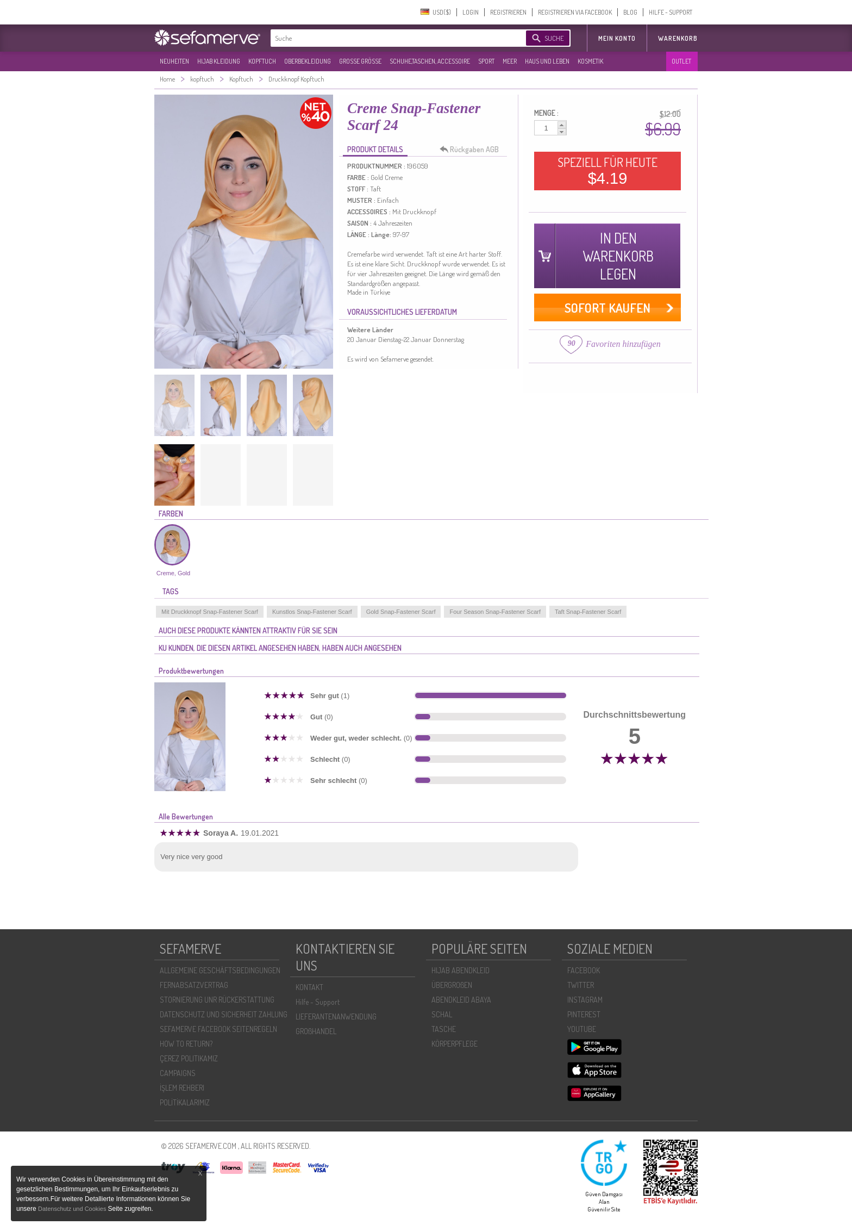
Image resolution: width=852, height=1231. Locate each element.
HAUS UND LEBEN (547, 61)
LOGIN (470, 12)
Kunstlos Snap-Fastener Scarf (312, 611)
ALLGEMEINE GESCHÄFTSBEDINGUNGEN (220, 970)
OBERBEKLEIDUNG (307, 61)
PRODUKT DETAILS (375, 149)
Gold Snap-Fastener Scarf (401, 611)
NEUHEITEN (174, 61)
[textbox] (389, 38)
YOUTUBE (581, 1029)
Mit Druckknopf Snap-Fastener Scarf (209, 611)
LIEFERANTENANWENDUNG (336, 1016)
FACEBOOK (583, 970)
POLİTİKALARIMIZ (185, 1102)
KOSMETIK (590, 61)
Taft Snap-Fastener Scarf (588, 611)
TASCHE (443, 1029)
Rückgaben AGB (472, 149)
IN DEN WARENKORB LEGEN (618, 256)
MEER (510, 61)
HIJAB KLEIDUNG (218, 61)
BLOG (630, 12)
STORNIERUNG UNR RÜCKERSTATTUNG (217, 999)
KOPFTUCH (262, 61)
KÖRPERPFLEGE (454, 1043)
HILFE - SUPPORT (670, 12)
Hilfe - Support (318, 1001)
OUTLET (681, 61)
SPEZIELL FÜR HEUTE (607, 170)
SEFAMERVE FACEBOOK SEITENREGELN (218, 1029)
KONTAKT (309, 987)
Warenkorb (678, 38)
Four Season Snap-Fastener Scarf (495, 611)
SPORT (486, 61)
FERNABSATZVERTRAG (194, 985)
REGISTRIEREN (508, 12)
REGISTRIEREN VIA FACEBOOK (575, 12)
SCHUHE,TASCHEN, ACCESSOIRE (430, 61)
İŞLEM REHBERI (182, 1087)
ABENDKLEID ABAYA (461, 999)
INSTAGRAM (585, 999)
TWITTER (580, 985)
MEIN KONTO (617, 38)
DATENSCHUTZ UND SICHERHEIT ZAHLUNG (223, 1014)
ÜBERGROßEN (451, 985)
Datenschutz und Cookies (73, 1208)
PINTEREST (583, 1014)
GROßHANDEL (316, 1031)
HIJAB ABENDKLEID (460, 970)
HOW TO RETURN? (186, 1043)
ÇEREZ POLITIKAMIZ (189, 1058)
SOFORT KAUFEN (607, 307)
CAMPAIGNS (178, 1073)
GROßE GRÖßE (360, 61)
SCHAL (441, 1014)
